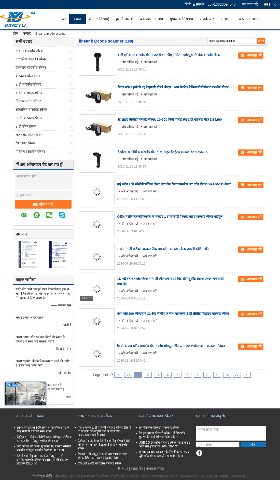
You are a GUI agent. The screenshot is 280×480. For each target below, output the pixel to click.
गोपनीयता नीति (42, 476)
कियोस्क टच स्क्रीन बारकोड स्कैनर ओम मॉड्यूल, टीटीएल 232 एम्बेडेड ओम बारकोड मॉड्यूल (171, 346)
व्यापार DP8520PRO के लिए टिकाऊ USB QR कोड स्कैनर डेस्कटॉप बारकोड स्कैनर (164, 454)
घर (64, 19)
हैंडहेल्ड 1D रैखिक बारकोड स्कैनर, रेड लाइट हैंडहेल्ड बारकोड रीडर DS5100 (163, 152)
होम (15, 33)
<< (128, 375)
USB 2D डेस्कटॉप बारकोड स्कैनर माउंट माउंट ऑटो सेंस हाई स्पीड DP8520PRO (164, 444)
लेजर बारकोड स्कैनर (29, 135)
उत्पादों (77, 19)
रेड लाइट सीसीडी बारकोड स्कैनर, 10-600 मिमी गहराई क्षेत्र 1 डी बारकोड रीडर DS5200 (170, 119)
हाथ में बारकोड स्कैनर (30, 51)
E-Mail (123, 469)
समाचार (226, 19)
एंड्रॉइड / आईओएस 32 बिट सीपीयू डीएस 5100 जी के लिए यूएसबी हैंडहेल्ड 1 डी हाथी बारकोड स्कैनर (104, 444)
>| (246, 375)
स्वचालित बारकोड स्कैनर (31, 109)
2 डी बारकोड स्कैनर (28, 84)
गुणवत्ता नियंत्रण (181, 19)
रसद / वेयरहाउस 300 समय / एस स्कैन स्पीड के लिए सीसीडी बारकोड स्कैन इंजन (43, 429)
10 (227, 375)
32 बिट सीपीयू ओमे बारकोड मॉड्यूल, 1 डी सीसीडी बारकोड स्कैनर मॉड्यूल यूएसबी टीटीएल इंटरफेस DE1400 (42, 459)
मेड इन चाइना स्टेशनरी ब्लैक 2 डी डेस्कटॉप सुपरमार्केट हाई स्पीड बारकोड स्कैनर (162, 435)
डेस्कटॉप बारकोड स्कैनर (31, 67)
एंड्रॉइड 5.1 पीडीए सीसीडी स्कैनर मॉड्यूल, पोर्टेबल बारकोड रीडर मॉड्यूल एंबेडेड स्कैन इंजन (44, 439)
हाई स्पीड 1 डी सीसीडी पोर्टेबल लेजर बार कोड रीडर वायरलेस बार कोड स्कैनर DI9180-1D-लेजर (174, 184)
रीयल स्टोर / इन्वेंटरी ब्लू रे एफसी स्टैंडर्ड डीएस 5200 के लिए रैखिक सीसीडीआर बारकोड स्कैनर (173, 87)
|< (118, 375)
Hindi (274, 4)
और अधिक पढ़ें (130, 62)
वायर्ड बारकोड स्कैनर (29, 93)
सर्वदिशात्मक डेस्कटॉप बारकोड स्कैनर (159, 427)
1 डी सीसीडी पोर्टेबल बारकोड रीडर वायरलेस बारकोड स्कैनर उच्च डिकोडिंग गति (162, 249)
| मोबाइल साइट (154, 469)
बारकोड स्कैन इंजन (28, 76)
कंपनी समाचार (249, 19)
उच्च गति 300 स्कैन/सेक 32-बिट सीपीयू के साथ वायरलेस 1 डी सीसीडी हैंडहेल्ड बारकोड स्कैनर (173, 314)
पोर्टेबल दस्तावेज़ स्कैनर (30, 151)
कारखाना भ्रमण (151, 19)
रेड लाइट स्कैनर (25, 143)
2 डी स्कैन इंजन (26, 126)
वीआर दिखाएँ (99, 19)
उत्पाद (27, 33)
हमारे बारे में (124, 19)
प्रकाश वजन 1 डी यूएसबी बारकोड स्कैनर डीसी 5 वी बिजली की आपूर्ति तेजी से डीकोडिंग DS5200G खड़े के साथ (104, 431)
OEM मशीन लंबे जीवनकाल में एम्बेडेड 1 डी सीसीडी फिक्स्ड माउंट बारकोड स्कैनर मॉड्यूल (169, 216)
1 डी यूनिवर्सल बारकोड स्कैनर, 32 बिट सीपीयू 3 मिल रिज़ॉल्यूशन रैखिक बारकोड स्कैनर (169, 55)
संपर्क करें (207, 19)
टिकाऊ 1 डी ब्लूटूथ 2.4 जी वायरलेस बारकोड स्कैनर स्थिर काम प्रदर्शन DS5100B (102, 456)
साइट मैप (137, 469)
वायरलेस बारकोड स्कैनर (31, 59)
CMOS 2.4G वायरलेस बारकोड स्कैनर (99, 463)
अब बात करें (250, 4)
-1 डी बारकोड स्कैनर (29, 118)
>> (237, 375)
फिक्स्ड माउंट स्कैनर (28, 101)
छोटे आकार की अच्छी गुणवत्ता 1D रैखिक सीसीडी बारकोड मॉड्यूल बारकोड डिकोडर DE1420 (44, 448)
